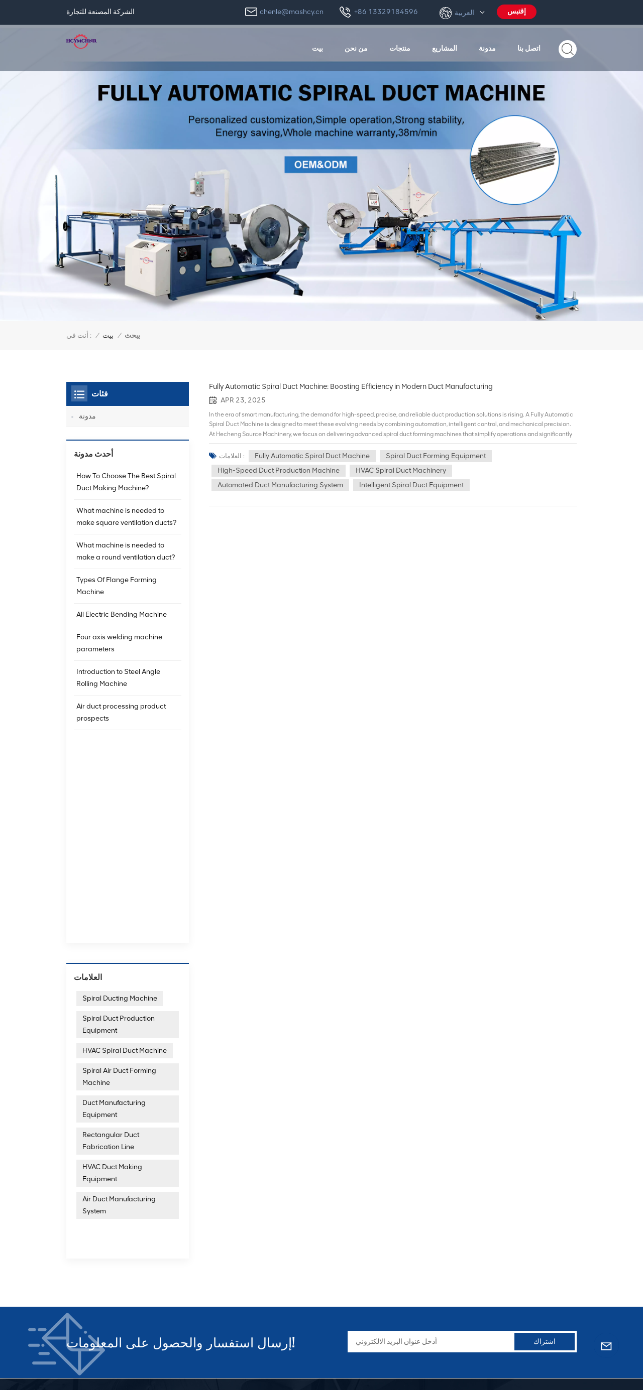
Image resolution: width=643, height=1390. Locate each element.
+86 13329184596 (386, 12)
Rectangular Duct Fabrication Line (110, 950)
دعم (261, 1322)
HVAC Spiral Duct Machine (124, 860)
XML (202, 1364)
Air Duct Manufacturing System (119, 1014)
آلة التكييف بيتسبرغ (369, 1292)
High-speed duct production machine (279, 470)
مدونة (487, 48)
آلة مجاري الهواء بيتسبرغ (377, 1278)
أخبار (262, 1263)
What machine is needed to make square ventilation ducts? (126, 523)
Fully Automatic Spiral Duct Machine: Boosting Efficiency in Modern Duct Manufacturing (351, 386)
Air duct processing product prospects (121, 719)
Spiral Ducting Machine (119, 807)
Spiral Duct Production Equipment (118, 833)
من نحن (356, 48)
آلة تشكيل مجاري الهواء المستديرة (508, 1263)
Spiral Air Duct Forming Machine (119, 886)
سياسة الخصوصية (164, 1364)
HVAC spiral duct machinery (401, 470)
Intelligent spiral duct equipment (411, 485)
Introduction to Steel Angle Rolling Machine (118, 684)
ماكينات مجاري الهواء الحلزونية (503, 1218)
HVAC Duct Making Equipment (112, 982)
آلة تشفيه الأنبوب (366, 1233)
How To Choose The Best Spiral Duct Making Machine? (126, 489)
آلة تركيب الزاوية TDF (374, 1248)
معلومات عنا (273, 1233)
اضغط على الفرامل (487, 1278)
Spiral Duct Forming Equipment (436, 456)
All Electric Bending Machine (121, 621)
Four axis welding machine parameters (119, 650)
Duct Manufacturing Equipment (114, 918)
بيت (317, 48)
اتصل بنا (529, 48)
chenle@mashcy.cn (292, 12)
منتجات (399, 48)
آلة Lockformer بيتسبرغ (376, 1263)
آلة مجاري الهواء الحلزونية (379, 1218)
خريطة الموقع (113, 1364)
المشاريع (444, 48)
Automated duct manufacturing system (280, 485)
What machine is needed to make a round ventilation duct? (125, 558)
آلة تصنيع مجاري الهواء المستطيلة (507, 1248)
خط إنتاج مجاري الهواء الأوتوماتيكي (509, 1233)
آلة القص (472, 1292)
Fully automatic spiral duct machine (312, 456)
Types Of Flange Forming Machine (116, 593)
